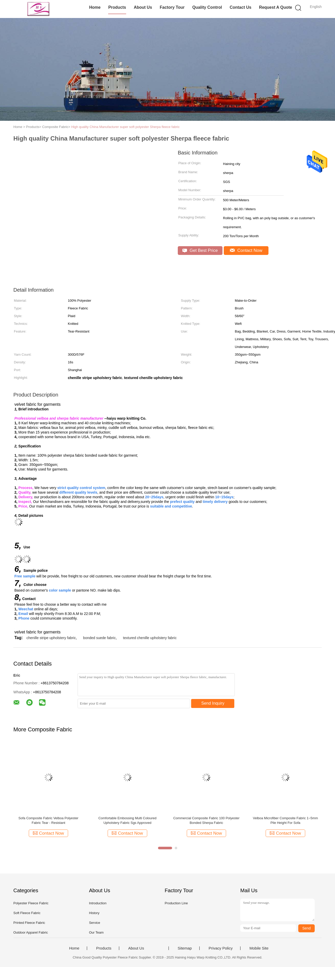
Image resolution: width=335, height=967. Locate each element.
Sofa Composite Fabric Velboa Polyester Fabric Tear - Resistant (48, 820)
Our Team (96, 932)
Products (117, 7)
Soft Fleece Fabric (27, 913)
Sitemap (185, 948)
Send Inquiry (213, 703)
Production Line (176, 903)
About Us (143, 7)
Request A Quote (275, 7)
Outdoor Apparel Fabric (30, 932)
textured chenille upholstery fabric (150, 638)
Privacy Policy (220, 948)
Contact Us (240, 7)
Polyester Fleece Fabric (31, 903)
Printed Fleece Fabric (29, 923)
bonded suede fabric (99, 638)
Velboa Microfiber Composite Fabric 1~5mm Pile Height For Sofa (285, 820)
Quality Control (207, 7)
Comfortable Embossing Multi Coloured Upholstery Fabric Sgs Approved (127, 820)
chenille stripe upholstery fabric (51, 638)
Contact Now (246, 250)
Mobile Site (258, 948)
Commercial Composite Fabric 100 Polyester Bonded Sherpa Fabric (206, 820)
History (94, 913)
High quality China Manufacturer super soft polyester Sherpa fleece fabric (125, 127)
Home (94, 7)
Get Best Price (200, 250)
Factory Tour (172, 7)
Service (94, 923)
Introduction (97, 903)
